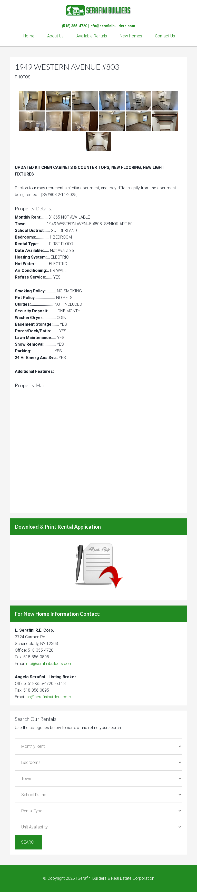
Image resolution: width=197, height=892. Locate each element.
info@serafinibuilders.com (112, 26)
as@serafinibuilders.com (48, 696)
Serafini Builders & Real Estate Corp (98, 10)
